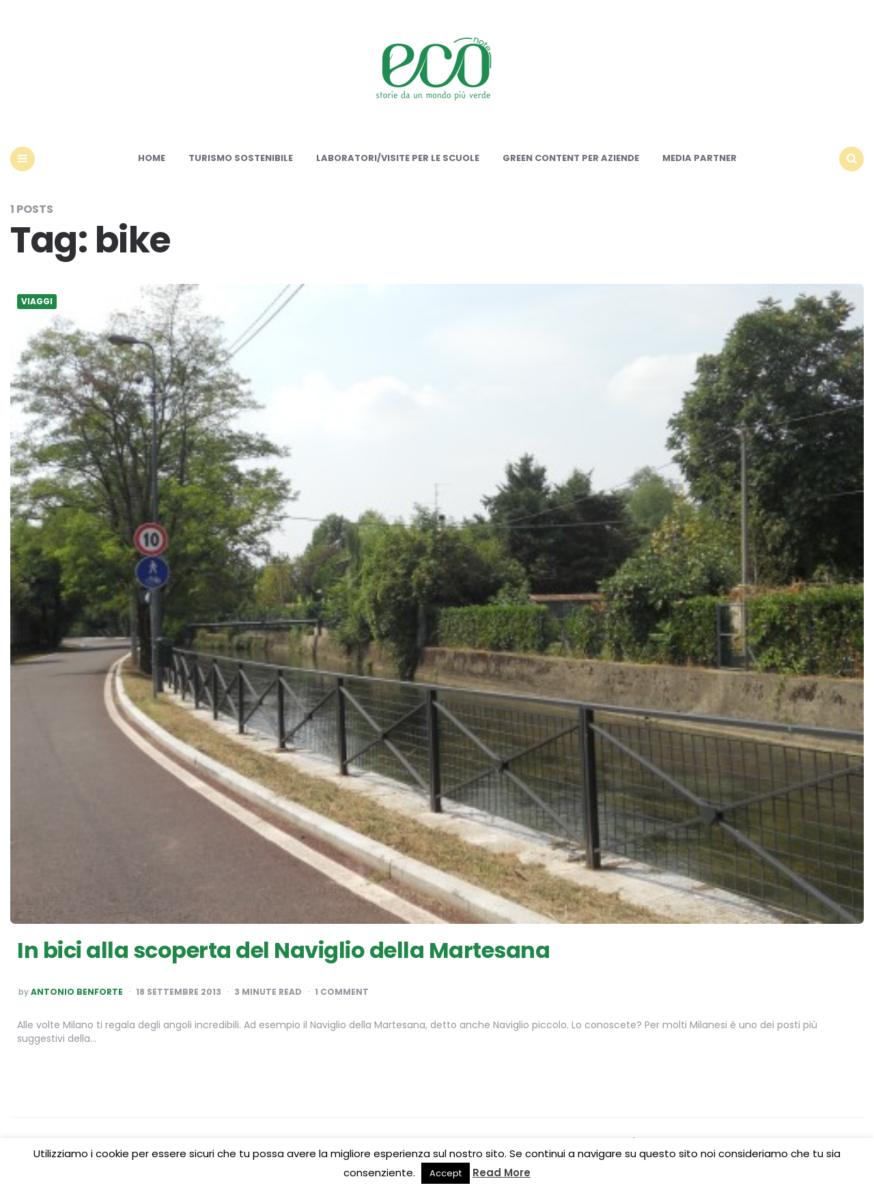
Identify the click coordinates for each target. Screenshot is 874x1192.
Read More (502, 1172)
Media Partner (699, 157)
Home (151, 157)
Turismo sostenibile (240, 157)
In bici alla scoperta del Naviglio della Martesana (283, 950)
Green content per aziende (571, 157)
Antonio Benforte (77, 992)
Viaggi (37, 301)
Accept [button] (445, 1173)
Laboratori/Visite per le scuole (397, 157)
